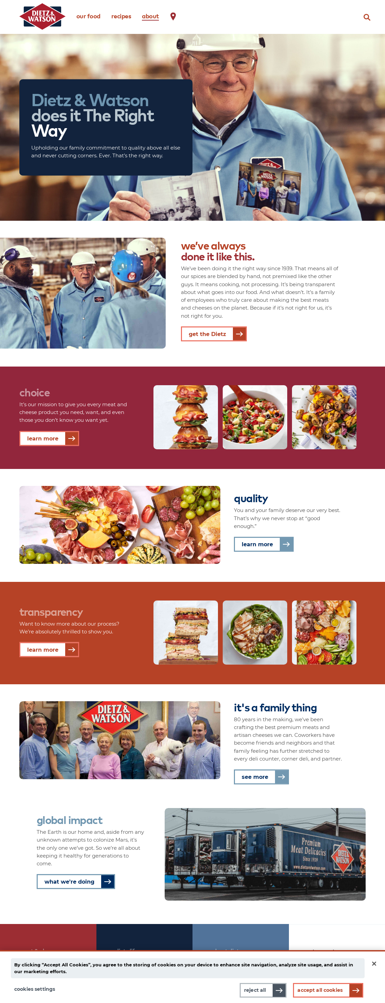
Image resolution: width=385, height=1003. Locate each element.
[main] (192, 976)
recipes (121, 16)
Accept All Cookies (320, 990)
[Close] (374, 963)
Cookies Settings (34, 989)
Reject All (255, 990)
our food (88, 16)
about (150, 16)
